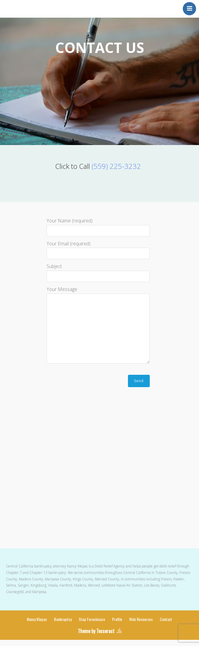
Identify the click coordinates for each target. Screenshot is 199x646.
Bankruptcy (63, 619)
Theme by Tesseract (96, 631)
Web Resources (141, 619)
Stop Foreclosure (92, 619)
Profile (117, 619)
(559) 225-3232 (116, 166)
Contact (166, 619)
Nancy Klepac (37, 619)
